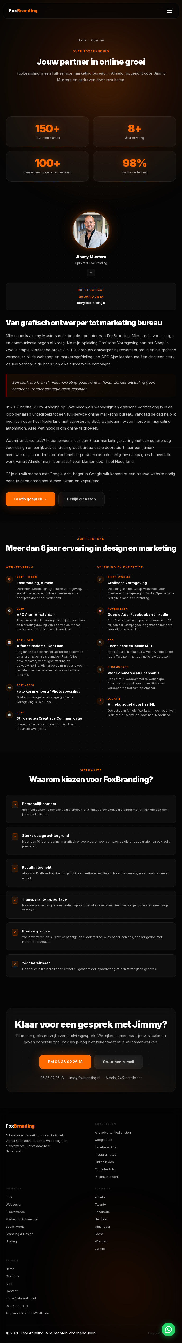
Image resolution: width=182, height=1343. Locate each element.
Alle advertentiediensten (113, 1132)
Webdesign (14, 1204)
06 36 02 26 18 (91, 297)
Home (82, 40)
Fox (23, 11)
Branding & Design (19, 1234)
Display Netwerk (107, 1176)
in (91, 272)
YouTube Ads (104, 1169)
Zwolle (100, 1249)
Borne (99, 1234)
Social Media (15, 1226)
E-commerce (15, 1212)
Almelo (100, 1197)
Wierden (101, 1241)
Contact (12, 1291)
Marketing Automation (22, 1219)
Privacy (153, 1333)
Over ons (12, 1276)
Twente (100, 1204)
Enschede (102, 1212)
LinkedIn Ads (104, 1162)
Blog (9, 1283)
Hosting (11, 1241)
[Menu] (169, 11)
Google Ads (103, 1140)
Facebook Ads (105, 1147)
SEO (9, 1197)
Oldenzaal (102, 1226)
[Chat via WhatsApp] (168, 1329)
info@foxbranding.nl (91, 303)
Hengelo (101, 1219)
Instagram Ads (105, 1154)
